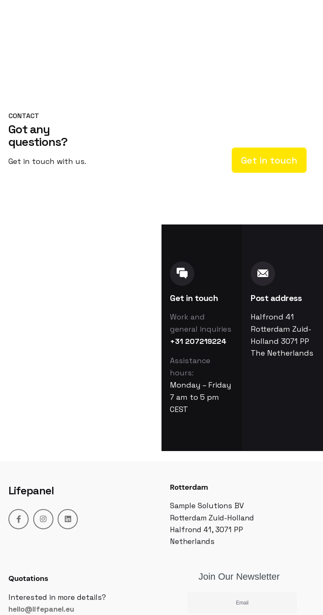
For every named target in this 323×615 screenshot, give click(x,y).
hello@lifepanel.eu (41, 609)
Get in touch (269, 160)
